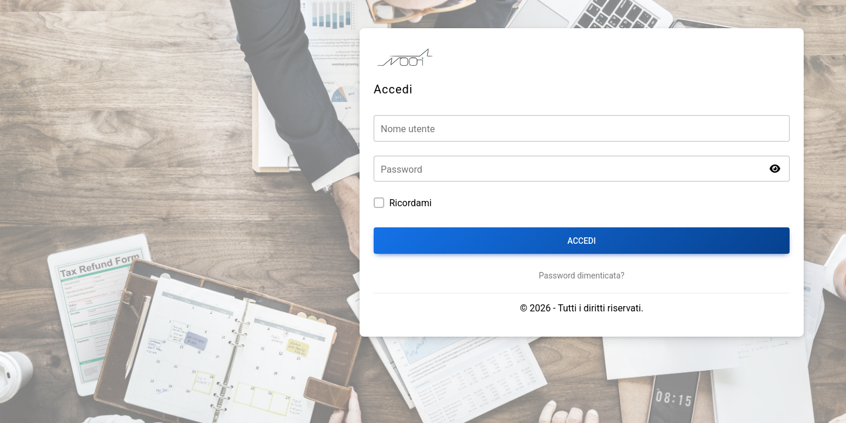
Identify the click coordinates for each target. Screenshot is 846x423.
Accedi (582, 241)
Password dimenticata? (582, 275)
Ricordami (410, 203)
